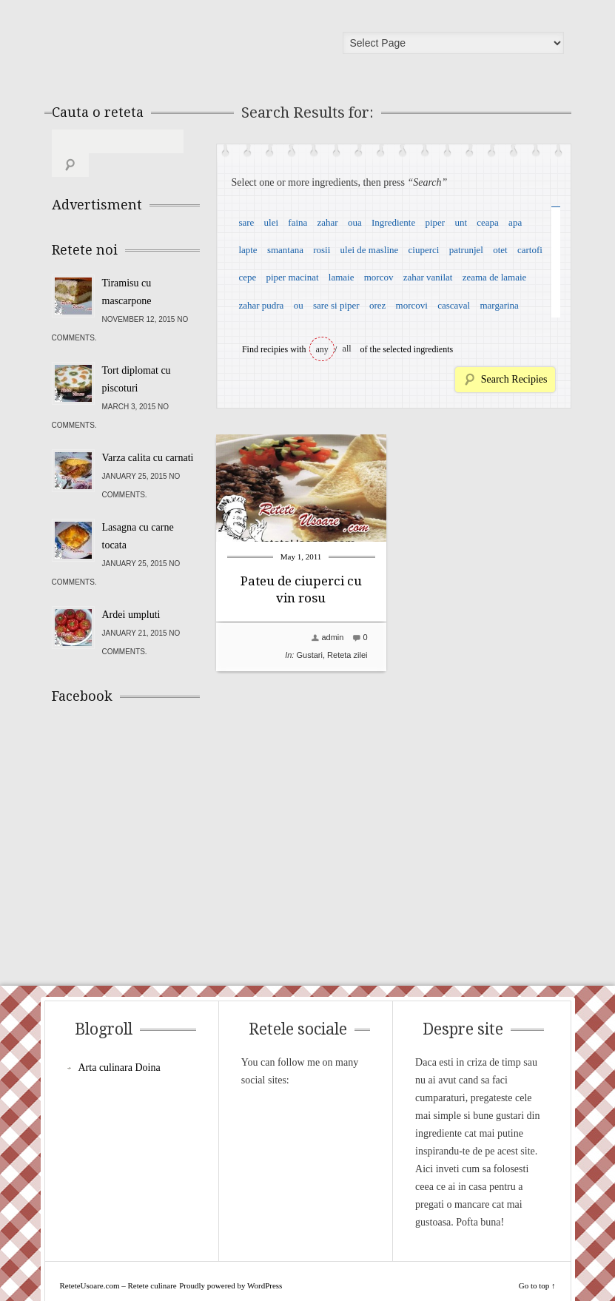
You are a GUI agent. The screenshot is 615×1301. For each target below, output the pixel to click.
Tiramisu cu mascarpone (127, 268)
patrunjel (466, 249)
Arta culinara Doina (119, 1043)
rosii (321, 249)
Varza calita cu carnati (148, 434)
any (322, 349)
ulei (271, 222)
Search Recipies (514, 379)
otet (500, 249)
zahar (327, 222)
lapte (247, 249)
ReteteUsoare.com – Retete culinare (158, 46)
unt (460, 222)
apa (515, 222)
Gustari (309, 654)
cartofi (529, 249)
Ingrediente (393, 222)
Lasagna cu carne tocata (138, 512)
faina (297, 222)
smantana (285, 249)
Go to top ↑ (537, 1261)
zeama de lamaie (495, 277)
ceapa (488, 222)
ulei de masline (369, 249)
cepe (247, 277)
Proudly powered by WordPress (230, 1261)
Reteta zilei (347, 654)
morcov (379, 277)
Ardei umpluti (131, 590)
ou (298, 305)
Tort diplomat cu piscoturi (136, 355)
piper (435, 222)
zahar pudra (260, 305)
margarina (499, 305)
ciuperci (424, 249)
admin (332, 637)
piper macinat (292, 277)
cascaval (453, 305)
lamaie (341, 277)
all (347, 348)
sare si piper (336, 305)
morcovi (412, 305)
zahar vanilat (428, 277)
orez (377, 305)
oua (355, 222)
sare (246, 222)
